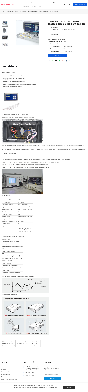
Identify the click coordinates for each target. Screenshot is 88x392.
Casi (39, 6)
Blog (2, 377)
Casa (24, 3)
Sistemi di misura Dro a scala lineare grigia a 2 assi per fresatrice (43, 11)
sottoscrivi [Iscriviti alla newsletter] (52, 379)
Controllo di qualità (49, 3)
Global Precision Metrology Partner (9, 379)
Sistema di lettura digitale (21, 11)
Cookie (22, 385)
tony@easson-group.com (31, 372)
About (4, 362)
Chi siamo (39, 3)
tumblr (66, 61)
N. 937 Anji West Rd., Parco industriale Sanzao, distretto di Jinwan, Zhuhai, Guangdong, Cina (32, 368)
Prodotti (31, 3)
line (53, 61)
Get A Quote (57, 55)
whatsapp (60, 61)
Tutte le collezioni (9, 11)
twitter (56, 61)
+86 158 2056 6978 (29, 375)
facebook (49, 61)
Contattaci (26, 6)
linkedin (70, 61)
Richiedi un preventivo (80, 4)
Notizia (34, 6)
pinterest (63, 61)
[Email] (52, 374)
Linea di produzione (6, 372)
